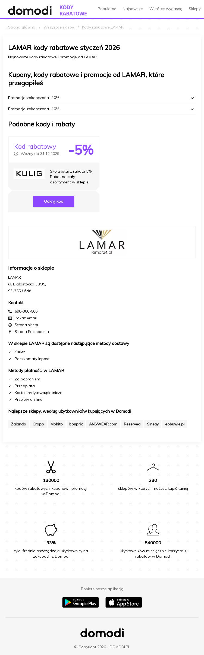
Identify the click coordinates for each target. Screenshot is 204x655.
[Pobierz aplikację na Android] (80, 606)
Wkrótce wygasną (165, 8)
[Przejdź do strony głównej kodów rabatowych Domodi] (73, 10)
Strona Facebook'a (32, 331)
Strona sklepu (27, 324)
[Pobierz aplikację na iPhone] (123, 606)
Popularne (107, 8)
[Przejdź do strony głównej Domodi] (30, 10)
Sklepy (194, 8)
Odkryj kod (53, 201)
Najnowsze (133, 8)
